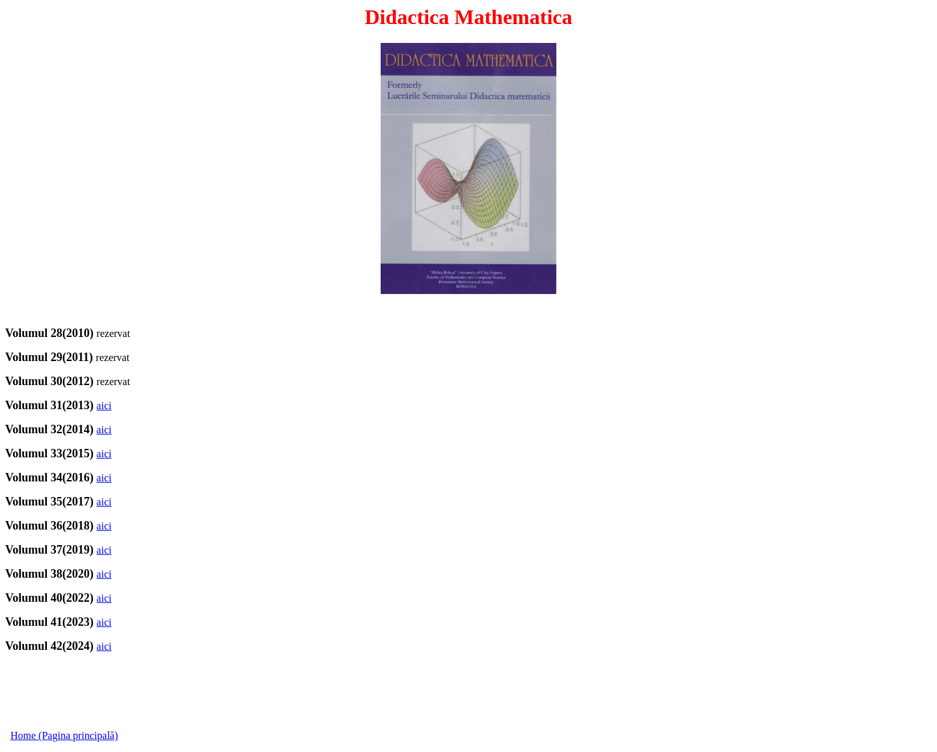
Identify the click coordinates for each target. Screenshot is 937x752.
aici (103, 405)
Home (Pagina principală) (64, 735)
